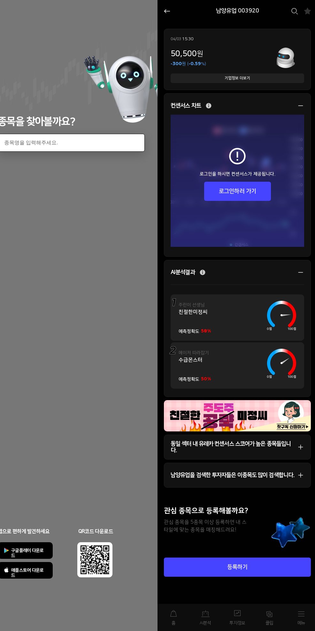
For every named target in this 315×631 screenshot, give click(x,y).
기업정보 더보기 (237, 78)
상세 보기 (297, 105)
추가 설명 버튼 (208, 106)
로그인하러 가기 (237, 191)
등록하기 (237, 567)
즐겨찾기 (307, 11)
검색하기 (294, 11)
